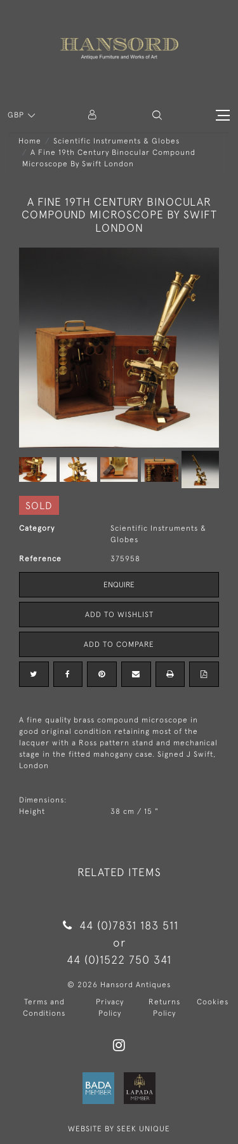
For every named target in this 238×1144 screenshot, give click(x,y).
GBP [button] (17, 114)
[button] (157, 115)
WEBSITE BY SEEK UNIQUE (119, 1128)
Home (29, 140)
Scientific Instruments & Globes (116, 140)
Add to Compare (119, 644)
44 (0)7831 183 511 (119, 925)
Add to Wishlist (119, 614)
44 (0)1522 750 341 (119, 959)
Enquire (119, 584)
